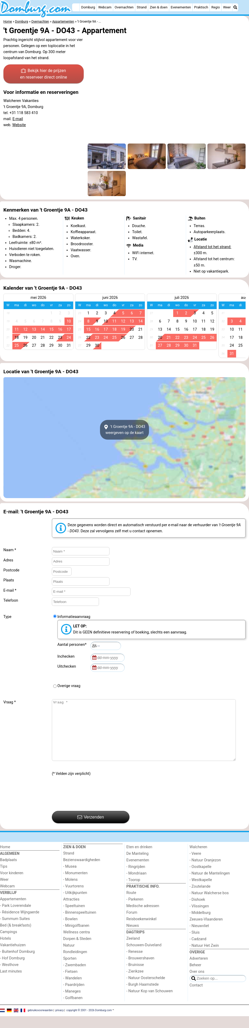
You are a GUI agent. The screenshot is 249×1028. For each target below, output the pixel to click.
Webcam (104, 7)
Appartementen (13, 911)
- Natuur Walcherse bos (209, 905)
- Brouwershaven (140, 970)
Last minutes (11, 983)
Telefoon (10, 600)
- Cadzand (198, 951)
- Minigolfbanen (76, 937)
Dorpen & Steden (77, 950)
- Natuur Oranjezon (205, 872)
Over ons (197, 983)
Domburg (88, 7)
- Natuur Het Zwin (204, 957)
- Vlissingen (199, 918)
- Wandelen (72, 990)
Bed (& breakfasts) (15, 937)
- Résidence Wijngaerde (19, 924)
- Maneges (72, 1003)
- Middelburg (200, 924)
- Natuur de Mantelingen (210, 885)
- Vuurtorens (73, 898)
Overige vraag (68, 686)
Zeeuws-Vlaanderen (206, 931)
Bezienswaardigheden (81, 872)
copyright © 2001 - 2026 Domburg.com (89, 1022)
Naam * (9, 550)
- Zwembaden (74, 977)
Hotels (5, 950)
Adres (8, 560)
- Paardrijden (73, 996)
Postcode (11, 570)
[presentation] (92, 805)
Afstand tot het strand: (212, 247)
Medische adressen (142, 918)
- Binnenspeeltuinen (79, 924)
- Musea (70, 878)
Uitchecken (67, 666)
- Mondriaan (136, 885)
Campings (8, 944)
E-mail (18, 119)
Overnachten (124, 7)
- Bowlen (70, 931)
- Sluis (195, 944)
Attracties (71, 911)
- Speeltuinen (74, 918)
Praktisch (201, 7)
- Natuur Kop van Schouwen (149, 1003)
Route (131, 904)
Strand (142, 7)
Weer (227, 7)
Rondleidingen (75, 963)
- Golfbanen (73, 1009)
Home (5, 859)
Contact (196, 997)
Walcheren (198, 859)
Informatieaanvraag (73, 617)
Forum (131, 924)
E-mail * (9, 590)
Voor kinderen (11, 885)
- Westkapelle (201, 891)
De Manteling (137, 865)
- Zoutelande (200, 898)
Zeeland (133, 950)
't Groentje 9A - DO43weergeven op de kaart (124, 430)
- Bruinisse (135, 976)
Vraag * (9, 702)
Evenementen (181, 7)
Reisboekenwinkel (141, 931)
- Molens (70, 891)
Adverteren (199, 970)
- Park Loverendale (15, 917)
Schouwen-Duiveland (143, 957)
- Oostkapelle (200, 878)
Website (19, 125)
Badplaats (8, 872)
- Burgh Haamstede (142, 996)
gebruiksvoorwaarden (40, 1022)
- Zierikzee (134, 983)
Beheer (195, 977)
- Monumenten (75, 885)
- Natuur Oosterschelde (145, 990)
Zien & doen (158, 7)
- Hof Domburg (12, 970)
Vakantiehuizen (13, 957)
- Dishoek (197, 911)
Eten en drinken (139, 859)
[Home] (75, 7)
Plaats (8, 580)
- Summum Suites (15, 930)
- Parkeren (134, 911)
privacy (59, 1022)
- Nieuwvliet (199, 937)
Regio (215, 7)
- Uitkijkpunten (75, 904)
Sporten (69, 970)
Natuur (69, 957)
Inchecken (66, 656)
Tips (3, 878)
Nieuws (132, 937)
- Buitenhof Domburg (17, 963)
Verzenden (90, 829)
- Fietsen (70, 983)
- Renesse (134, 963)
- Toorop (133, 891)
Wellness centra (76, 944)
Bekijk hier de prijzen (43, 74)
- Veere (195, 865)
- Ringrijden (135, 878)
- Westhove (9, 976)
